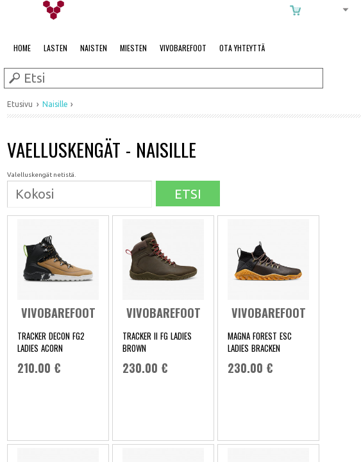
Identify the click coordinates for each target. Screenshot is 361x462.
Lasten (55, 47)
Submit (13, 78)
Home (22, 47)
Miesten (133, 47)
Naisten (93, 47)
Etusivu (20, 104)
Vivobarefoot (183, 47)
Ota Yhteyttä (242, 47)
